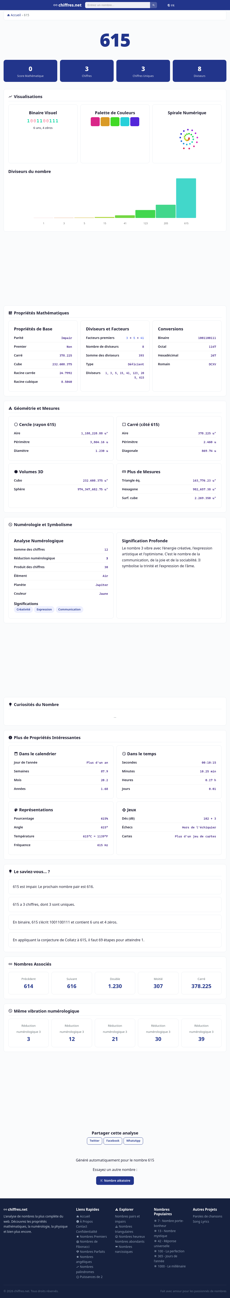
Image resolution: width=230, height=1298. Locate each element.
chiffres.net (67, 5)
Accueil (14, 15)
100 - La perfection (169, 1251)
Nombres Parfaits (90, 1251)
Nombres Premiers (91, 1236)
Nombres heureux (130, 1236)
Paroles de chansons (207, 1216)
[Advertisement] (115, 268)
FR (171, 5)
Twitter (95, 1141)
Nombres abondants (129, 1241)
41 (142, 338)
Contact (81, 1226)
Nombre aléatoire (115, 1180)
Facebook (112, 1141)
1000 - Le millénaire (170, 1266)
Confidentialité (86, 1231)
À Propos (84, 1221)
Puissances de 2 (89, 1277)
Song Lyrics (201, 1221)
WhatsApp (133, 1141)
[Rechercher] (117, 5)
